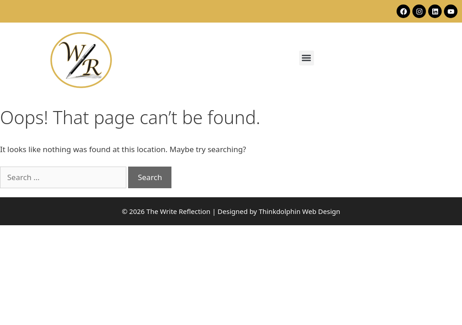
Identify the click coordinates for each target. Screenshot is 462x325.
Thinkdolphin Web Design (299, 211)
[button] (306, 58)
